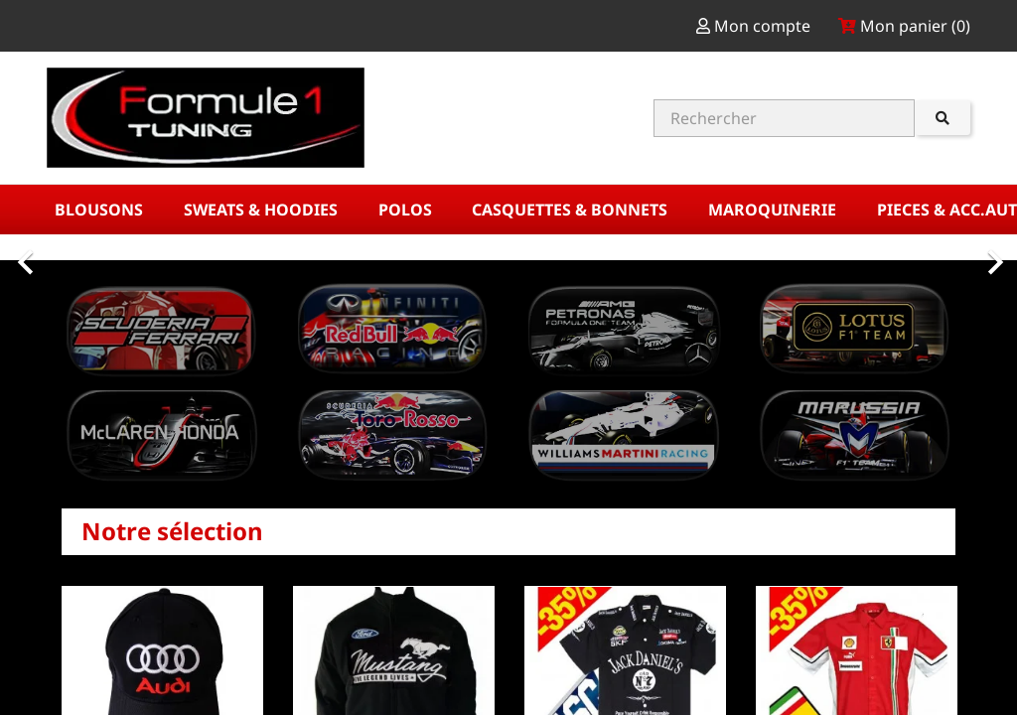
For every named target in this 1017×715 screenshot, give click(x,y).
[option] (508, 252)
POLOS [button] (407, 209)
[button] (76, 252)
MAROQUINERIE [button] (774, 209)
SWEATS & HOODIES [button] (263, 209)
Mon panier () (904, 26)
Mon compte (755, 26)
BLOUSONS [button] (101, 209)
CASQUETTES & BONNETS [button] (571, 209)
